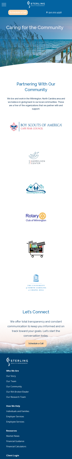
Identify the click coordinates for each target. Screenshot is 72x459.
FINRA (34, 391)
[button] (18, 12)
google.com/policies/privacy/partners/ (22, 442)
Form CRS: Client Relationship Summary (29, 424)
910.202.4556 (54, 12)
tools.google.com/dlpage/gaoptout (46, 445)
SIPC (40, 391)
